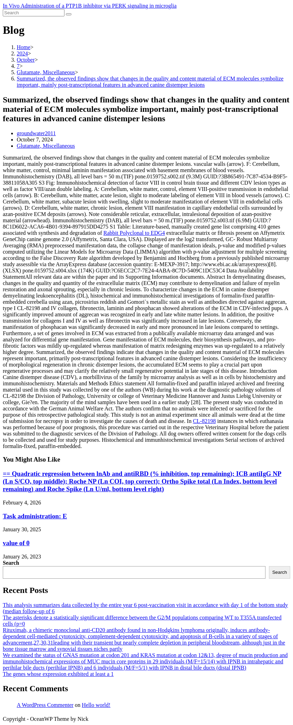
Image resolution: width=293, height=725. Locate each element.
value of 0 (16, 543)
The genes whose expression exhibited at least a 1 (58, 674)
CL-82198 (204, 421)
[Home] (23, 47)
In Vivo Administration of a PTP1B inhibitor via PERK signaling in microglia (90, 6)
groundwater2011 (36, 133)
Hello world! (96, 705)
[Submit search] (68, 14)
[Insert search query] (33, 12)
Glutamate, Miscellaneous (46, 146)
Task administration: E (35, 516)
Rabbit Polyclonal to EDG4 (134, 233)
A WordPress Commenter (45, 705)
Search (11, 563)
